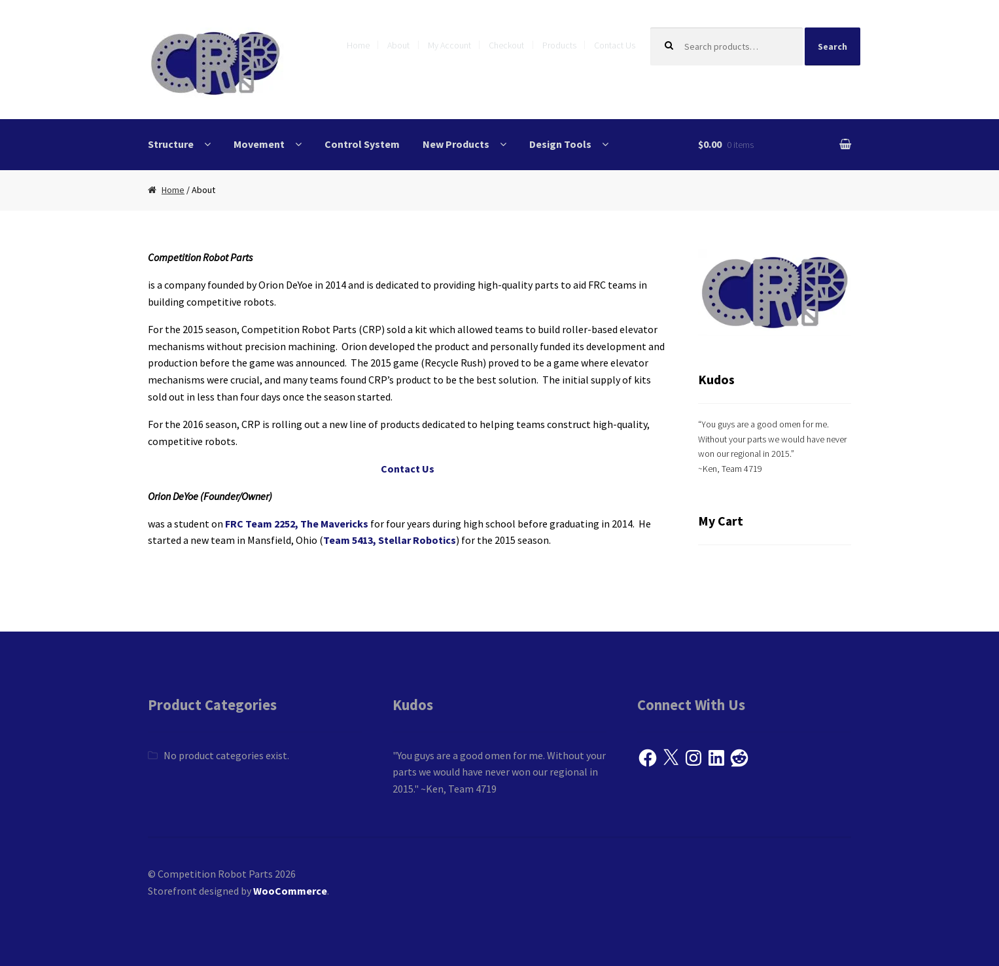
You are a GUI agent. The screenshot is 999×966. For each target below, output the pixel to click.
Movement (259, 144)
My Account (449, 45)
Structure (171, 144)
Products (559, 45)
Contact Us (614, 45)
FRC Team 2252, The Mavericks (296, 523)
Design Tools (560, 144)
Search (832, 46)
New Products (456, 144)
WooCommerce (290, 890)
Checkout (506, 45)
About (398, 45)
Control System (362, 144)
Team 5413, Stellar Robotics (389, 539)
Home (358, 45)
